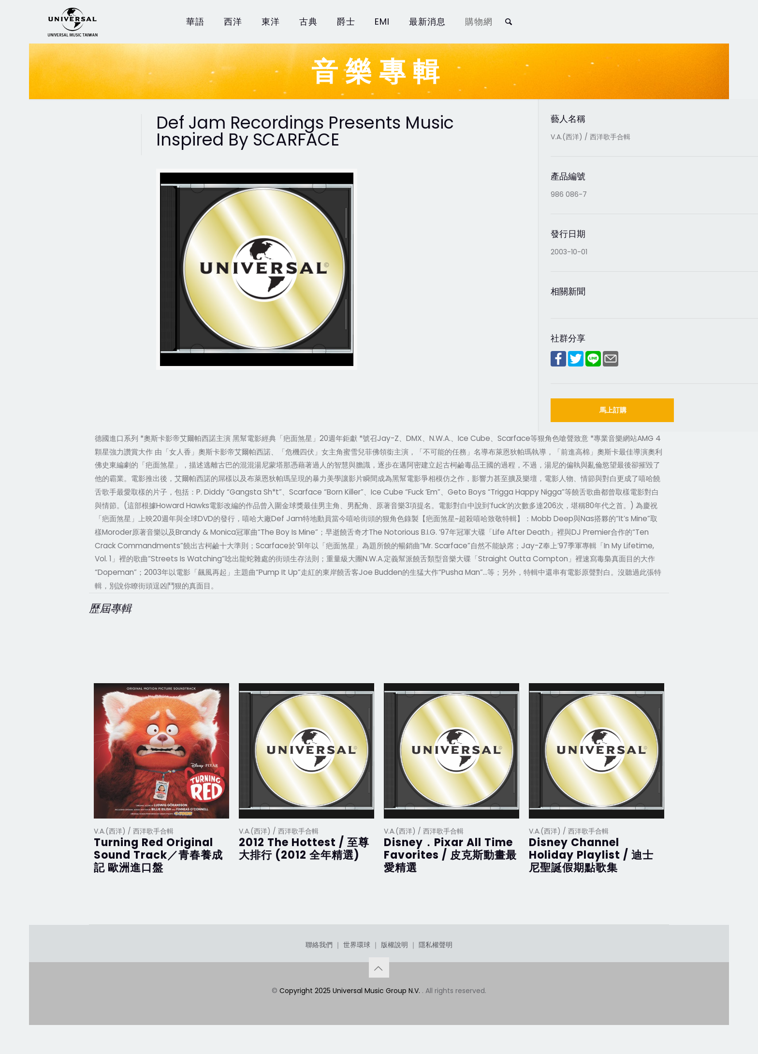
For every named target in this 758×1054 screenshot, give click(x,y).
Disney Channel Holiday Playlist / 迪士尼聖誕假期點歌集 (591, 855)
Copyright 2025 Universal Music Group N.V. (350, 990)
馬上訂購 (613, 410)
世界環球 (356, 945)
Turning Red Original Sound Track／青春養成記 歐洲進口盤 (158, 855)
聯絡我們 (319, 945)
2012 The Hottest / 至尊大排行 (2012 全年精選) (304, 849)
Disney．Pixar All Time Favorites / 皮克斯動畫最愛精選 (450, 855)
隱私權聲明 (435, 945)
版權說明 (394, 945)
